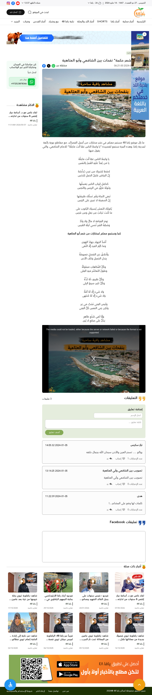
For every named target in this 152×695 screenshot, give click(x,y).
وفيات (26, 22)
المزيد (16, 22)
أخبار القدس (39, 22)
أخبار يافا (115, 22)
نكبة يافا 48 (68, 22)
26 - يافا (95, 3)
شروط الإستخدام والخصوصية (19, 691)
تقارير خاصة (130, 53)
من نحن (65, 691)
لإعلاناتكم (40, 691)
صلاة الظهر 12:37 (32, 3)
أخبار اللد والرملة (85, 22)
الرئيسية (141, 22)
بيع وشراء (53, 22)
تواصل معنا (53, 691)
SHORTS (102, 22)
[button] (144, 34)
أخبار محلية (128, 22)
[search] (38, 12)
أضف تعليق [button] (54, 432)
